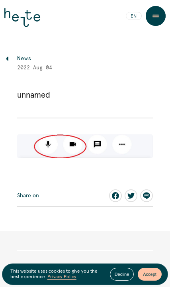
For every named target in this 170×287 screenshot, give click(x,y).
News (24, 58)
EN (134, 16)
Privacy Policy (61, 277)
